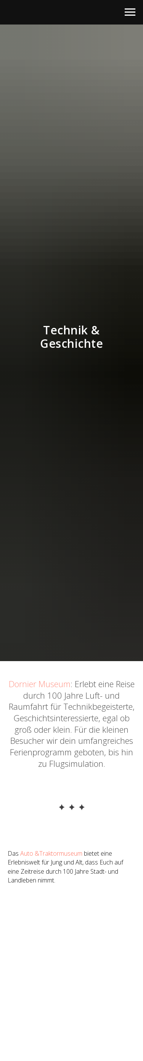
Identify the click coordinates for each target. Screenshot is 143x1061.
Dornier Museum (40, 683)
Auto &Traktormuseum (51, 853)
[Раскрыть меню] (130, 12)
